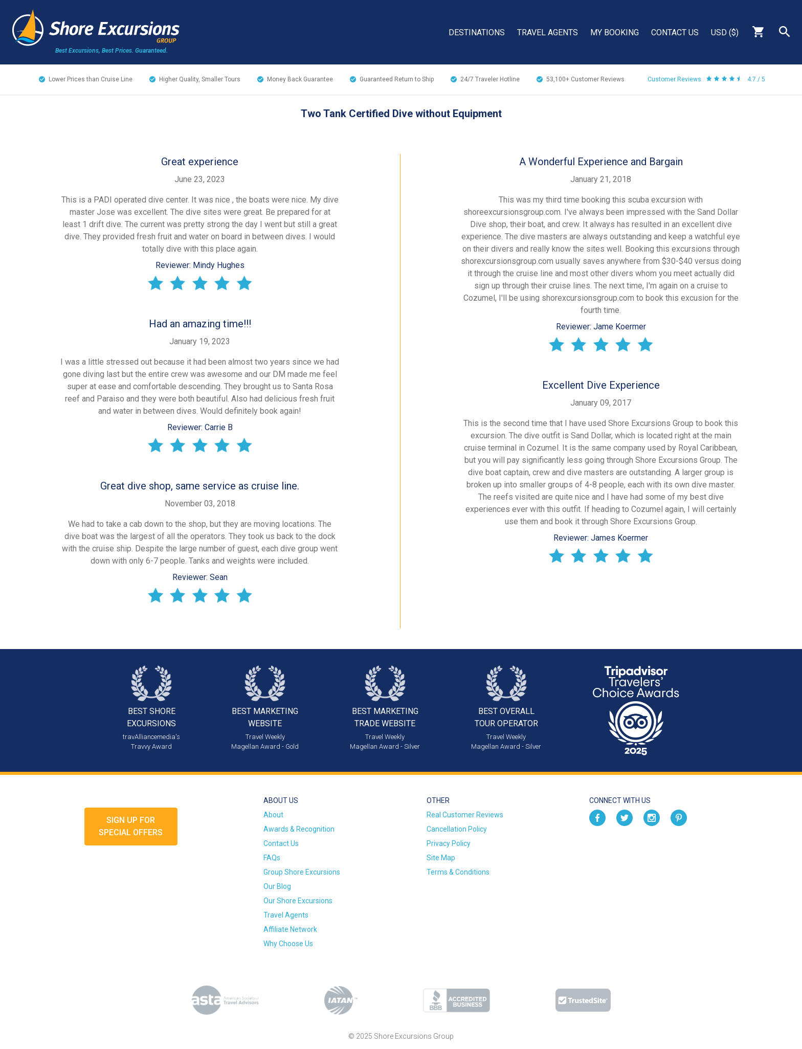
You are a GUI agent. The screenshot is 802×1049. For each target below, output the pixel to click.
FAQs (271, 858)
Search (784, 32)
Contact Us (675, 32)
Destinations (477, 32)
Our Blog (277, 886)
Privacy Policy (449, 843)
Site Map (441, 858)
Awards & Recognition (299, 829)
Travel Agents (547, 32)
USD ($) (725, 32)
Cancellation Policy (457, 829)
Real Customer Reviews (465, 815)
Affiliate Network (290, 929)
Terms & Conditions (458, 872)
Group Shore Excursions (301, 872)
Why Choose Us (288, 944)
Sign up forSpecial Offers (131, 826)
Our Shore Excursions (297, 901)
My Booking (614, 32)
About (273, 815)
